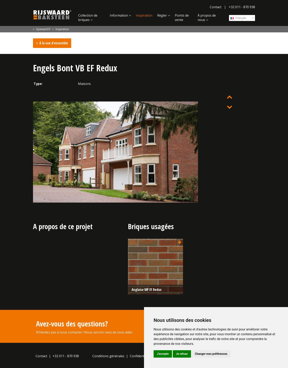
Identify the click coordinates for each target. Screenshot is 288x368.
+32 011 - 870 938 (242, 7)
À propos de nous (207, 17)
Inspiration (144, 15)
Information (119, 15)
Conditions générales (108, 356)
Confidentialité (141, 356)
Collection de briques (87, 17)
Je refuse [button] (182, 353)
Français (238, 18)
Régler (162, 15)
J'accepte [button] (163, 353)
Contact (215, 7)
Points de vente (182, 17)
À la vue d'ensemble (53, 43)
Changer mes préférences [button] (211, 353)
